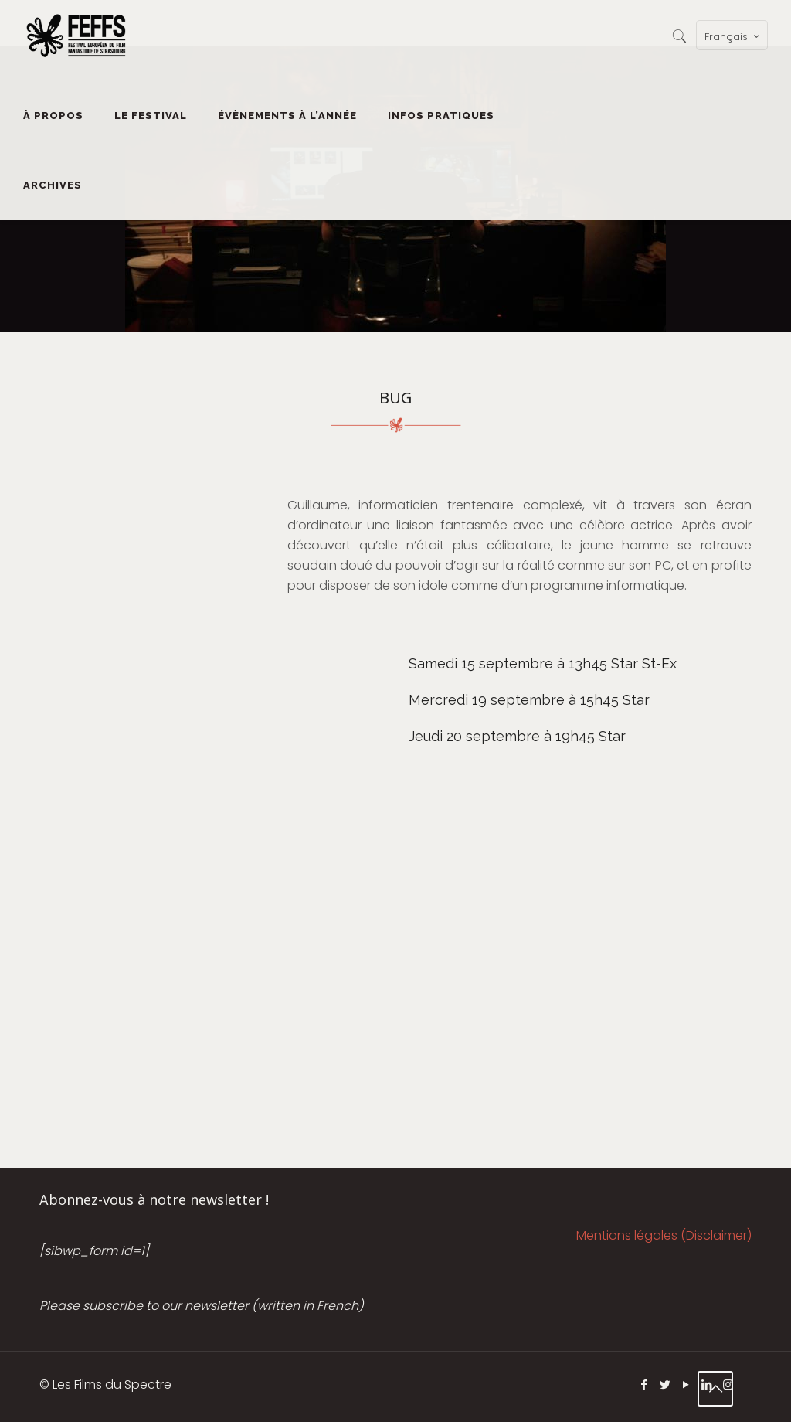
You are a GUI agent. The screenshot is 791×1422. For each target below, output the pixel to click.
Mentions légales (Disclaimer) (664, 1235)
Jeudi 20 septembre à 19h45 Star (517, 736)
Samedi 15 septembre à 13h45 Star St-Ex (543, 663)
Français (733, 36)
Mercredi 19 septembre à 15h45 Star (529, 700)
